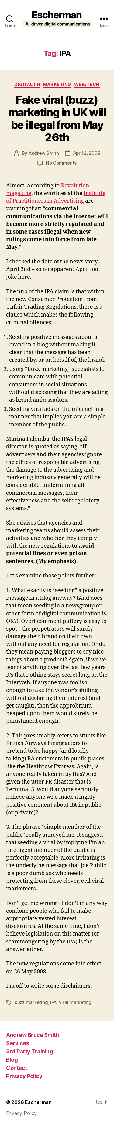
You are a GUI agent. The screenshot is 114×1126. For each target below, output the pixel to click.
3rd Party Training (29, 1051)
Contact (16, 1068)
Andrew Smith (44, 153)
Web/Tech (87, 84)
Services (17, 1043)
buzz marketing (31, 1002)
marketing (57, 84)
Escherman (38, 1102)
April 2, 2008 (86, 153)
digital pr (27, 84)
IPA (53, 1002)
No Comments (61, 163)
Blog (12, 1059)
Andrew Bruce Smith (32, 1035)
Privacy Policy (24, 1076)
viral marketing (75, 1002)
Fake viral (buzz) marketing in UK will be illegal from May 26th (57, 118)
